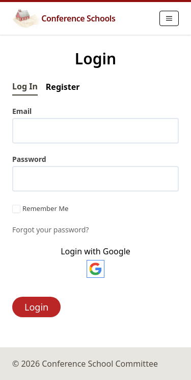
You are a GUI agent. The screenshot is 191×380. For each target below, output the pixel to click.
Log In (25, 86)
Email (22, 111)
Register (63, 86)
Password (29, 159)
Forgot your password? (50, 229)
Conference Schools (63, 18)
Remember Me (40, 208)
